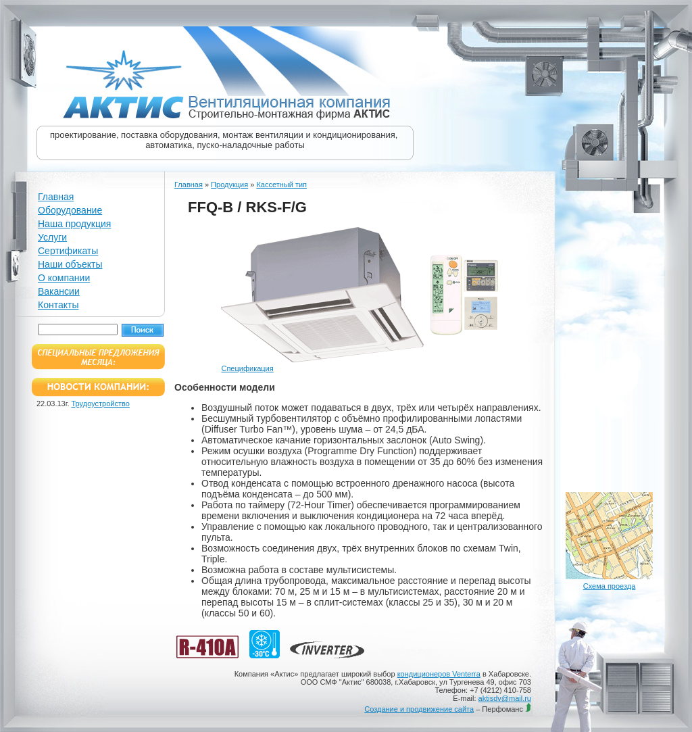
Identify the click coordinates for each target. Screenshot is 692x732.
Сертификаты (68, 250)
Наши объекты (70, 264)
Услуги (52, 237)
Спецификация (247, 368)
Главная (56, 196)
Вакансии (59, 291)
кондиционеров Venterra (438, 674)
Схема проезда (609, 586)
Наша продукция (74, 223)
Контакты (58, 304)
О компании (64, 277)
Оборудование (70, 210)
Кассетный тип (281, 184)
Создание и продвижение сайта (419, 709)
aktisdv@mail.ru (504, 698)
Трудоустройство (101, 403)
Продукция (229, 184)
